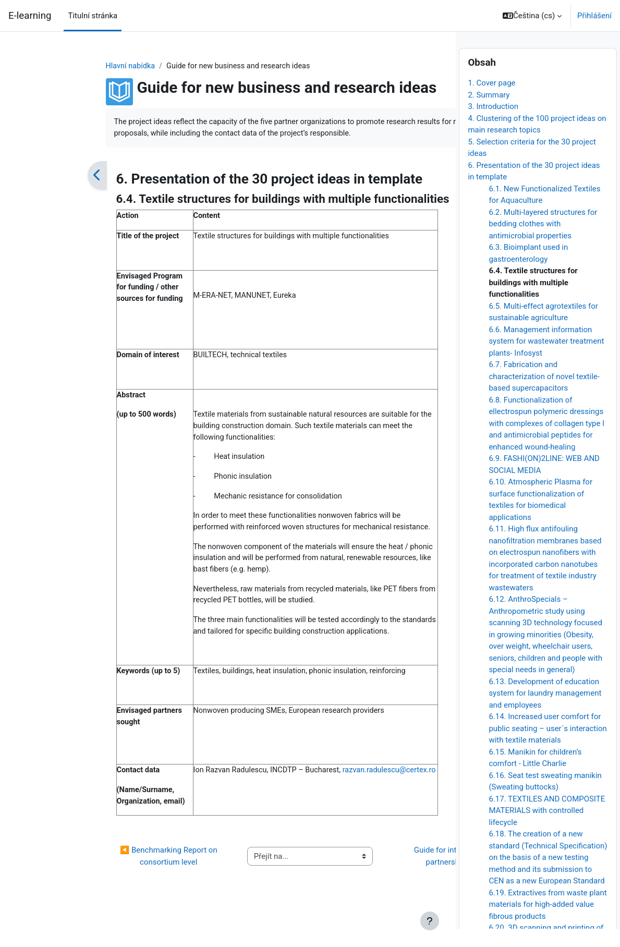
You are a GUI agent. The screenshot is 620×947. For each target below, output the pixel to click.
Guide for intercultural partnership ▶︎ (375, 883)
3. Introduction (493, 124)
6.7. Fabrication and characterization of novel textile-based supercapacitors (544, 394)
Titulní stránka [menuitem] (92, 15)
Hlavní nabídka (62, 66)
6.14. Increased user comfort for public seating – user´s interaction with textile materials (547, 746)
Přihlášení (594, 15)
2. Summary (488, 112)
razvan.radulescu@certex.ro (173, 808)
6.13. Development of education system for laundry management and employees (545, 711)
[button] (532, 15)
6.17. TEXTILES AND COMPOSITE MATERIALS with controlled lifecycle (547, 828)
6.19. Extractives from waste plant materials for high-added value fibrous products (547, 922)
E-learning (29, 15)
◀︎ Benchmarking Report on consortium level (99, 883)
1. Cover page (491, 101)
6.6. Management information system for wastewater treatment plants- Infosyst (546, 359)
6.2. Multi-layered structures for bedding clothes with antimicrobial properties (543, 241)
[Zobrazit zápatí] (429, 921)
